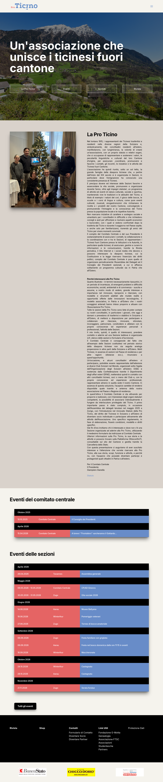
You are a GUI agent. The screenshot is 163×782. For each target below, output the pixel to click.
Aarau (56, 609)
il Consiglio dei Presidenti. (84, 519)
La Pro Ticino (28, 88)
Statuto (90, 475)
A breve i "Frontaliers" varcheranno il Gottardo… (94, 533)
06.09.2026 (23, 638)
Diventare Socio (77, 736)
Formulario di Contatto (81, 732)
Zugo (55, 595)
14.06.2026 (23, 609)
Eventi (66, 88)
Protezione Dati (136, 728)
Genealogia (104, 736)
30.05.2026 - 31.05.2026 (29, 595)
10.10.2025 (23, 519)
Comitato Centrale (47, 519)
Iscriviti (102, 88)
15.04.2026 (23, 533)
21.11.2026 (22, 688)
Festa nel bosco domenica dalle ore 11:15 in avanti (105, 645)
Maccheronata (88, 652)
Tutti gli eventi (25, 706)
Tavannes (57, 574)
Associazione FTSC (109, 739)
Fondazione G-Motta (109, 732)
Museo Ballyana (89, 609)
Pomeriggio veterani (91, 616)
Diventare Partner (78, 739)
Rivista (137, 88)
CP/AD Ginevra (89, 588)
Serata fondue (88, 688)
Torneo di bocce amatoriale (94, 624)
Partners (103, 749)
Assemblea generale (91, 574)
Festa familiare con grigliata (94, 638)
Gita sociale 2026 (90, 595)
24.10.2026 (23, 666)
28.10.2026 (23, 674)
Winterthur (58, 616)
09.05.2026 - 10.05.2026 (29, 588)
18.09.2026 (23, 652)
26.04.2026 (23, 574)
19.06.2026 (23, 616)
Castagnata (87, 666)
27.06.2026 (23, 624)
